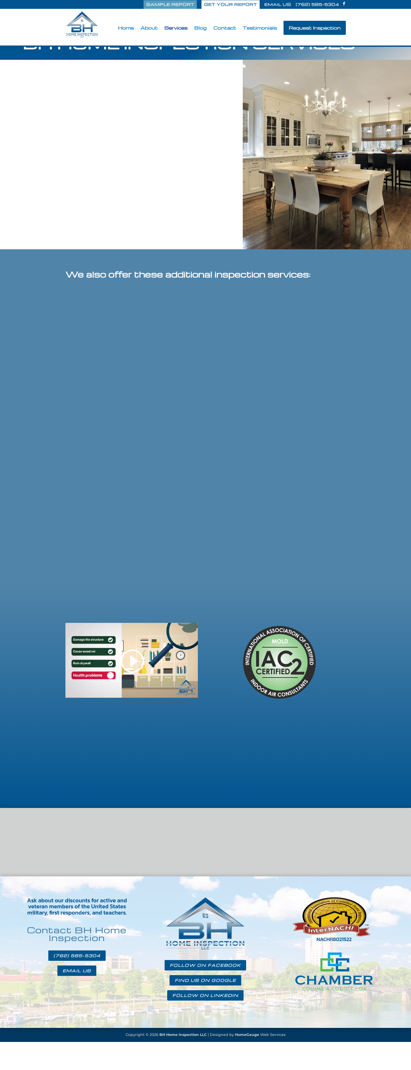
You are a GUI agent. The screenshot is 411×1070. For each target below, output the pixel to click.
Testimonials (260, 28)
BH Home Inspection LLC (183, 1034)
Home (126, 28)
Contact (224, 28)
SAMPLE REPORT (170, 4)
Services (175, 28)
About (149, 28)
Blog (200, 28)
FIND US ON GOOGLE (205, 980)
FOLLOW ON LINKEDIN (205, 995)
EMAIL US (277, 5)
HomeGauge (247, 1034)
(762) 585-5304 (317, 5)
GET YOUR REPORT (230, 4)
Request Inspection (315, 28)
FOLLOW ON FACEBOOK (205, 965)
